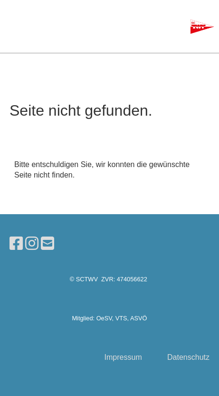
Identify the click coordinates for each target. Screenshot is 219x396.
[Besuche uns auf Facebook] (16, 243)
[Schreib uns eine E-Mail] (47, 243)
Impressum (123, 357)
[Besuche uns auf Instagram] (31, 243)
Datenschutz (188, 357)
